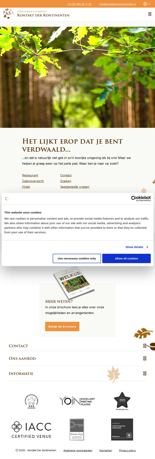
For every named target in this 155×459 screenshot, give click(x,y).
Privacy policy (127, 449)
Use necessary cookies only (77, 258)
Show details (134, 247)
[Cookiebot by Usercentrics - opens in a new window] (134, 198)
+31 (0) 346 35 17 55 (79, 4)
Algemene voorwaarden (77, 449)
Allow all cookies (126, 258)
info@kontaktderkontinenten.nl (117, 4)
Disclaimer (106, 449)
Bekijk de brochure (62, 325)
